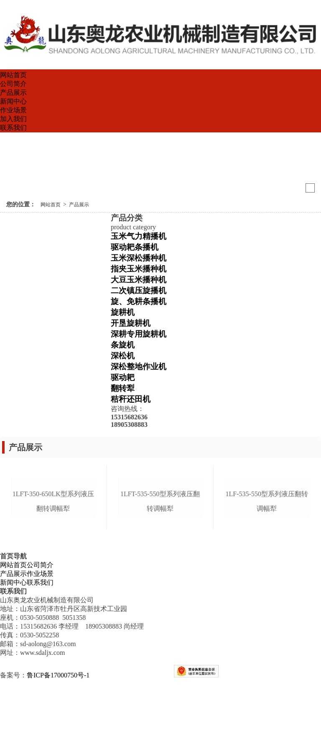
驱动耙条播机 (134, 247)
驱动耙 (123, 377)
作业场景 (13, 110)
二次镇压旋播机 (138, 290)
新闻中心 (13, 101)
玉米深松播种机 (138, 258)
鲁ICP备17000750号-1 (58, 733)
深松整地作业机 (138, 366)
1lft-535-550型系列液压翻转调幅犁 (160, 559)
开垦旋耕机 (130, 323)
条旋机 (123, 344)
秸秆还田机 (130, 399)
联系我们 (13, 127)
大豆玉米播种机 (138, 279)
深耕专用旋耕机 (138, 334)
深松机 (123, 355)
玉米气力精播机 (138, 236)
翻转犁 (123, 388)
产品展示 (13, 92)
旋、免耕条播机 (138, 301)
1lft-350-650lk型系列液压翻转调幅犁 (53, 559)
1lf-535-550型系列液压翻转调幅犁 (267, 559)
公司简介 (13, 83)
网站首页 (13, 75)
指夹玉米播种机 (138, 268)
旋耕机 (123, 312)
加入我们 (13, 118)
